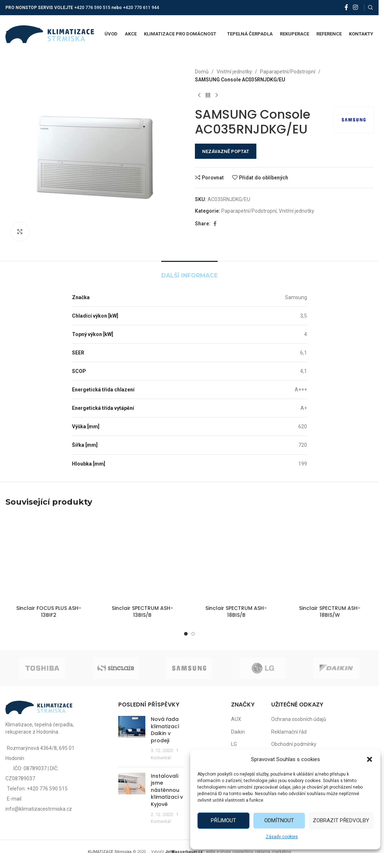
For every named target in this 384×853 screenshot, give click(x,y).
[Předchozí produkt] (199, 95)
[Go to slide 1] (186, 634)
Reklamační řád (289, 732)
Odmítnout (279, 820)
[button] (369, 759)
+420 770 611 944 (141, 7)
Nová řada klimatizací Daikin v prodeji (165, 730)
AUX (236, 719)
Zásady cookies (282, 836)
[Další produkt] (216, 95)
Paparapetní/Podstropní (287, 72)
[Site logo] (49, 34)
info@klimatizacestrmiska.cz (38, 809)
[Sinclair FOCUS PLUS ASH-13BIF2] (48, 558)
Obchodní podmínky (293, 744)
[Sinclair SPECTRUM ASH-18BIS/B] (236, 558)
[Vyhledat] (370, 7)
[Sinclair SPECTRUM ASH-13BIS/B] (142, 558)
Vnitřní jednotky (234, 72)
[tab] (189, 272)
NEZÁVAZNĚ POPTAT (225, 151)
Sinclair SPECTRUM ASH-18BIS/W (329, 611)
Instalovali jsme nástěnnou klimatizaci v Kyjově (167, 790)
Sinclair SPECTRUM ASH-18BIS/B (236, 611)
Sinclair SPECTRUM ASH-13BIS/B (142, 611)
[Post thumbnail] (131, 738)
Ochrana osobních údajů (298, 719)
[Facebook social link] (346, 7)
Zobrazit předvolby (341, 820)
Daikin (238, 732)
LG (234, 744)
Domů (202, 72)
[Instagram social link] (355, 7)
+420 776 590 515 (92, 7)
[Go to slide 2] (193, 634)
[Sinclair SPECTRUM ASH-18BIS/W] (330, 558)
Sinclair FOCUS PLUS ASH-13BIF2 (48, 611)
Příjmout (223, 820)
